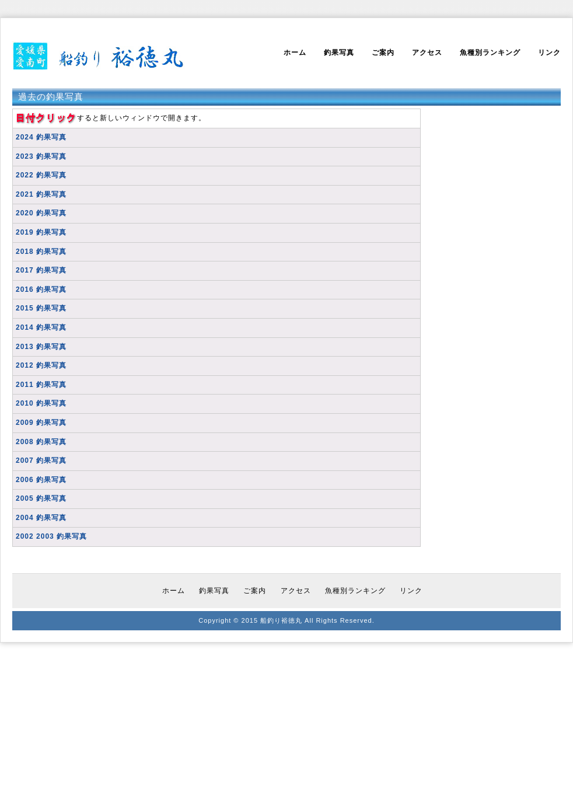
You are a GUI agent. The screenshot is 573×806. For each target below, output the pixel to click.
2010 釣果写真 (41, 403)
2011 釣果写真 (41, 385)
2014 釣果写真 (41, 327)
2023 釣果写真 (41, 156)
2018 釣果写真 (41, 251)
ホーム (295, 52)
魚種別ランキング (490, 52)
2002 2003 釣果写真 (51, 536)
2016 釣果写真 (41, 289)
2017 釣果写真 (41, 270)
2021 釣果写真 (41, 194)
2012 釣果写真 (41, 365)
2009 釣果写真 (41, 422)
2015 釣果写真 (41, 308)
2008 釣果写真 (41, 442)
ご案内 (383, 52)
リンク (549, 52)
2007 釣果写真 (41, 460)
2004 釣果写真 (41, 518)
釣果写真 (339, 52)
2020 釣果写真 (41, 213)
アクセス (427, 52)
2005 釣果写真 (41, 498)
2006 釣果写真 (41, 480)
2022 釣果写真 (41, 175)
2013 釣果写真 (41, 347)
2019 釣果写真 (41, 232)
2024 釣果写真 (41, 137)
